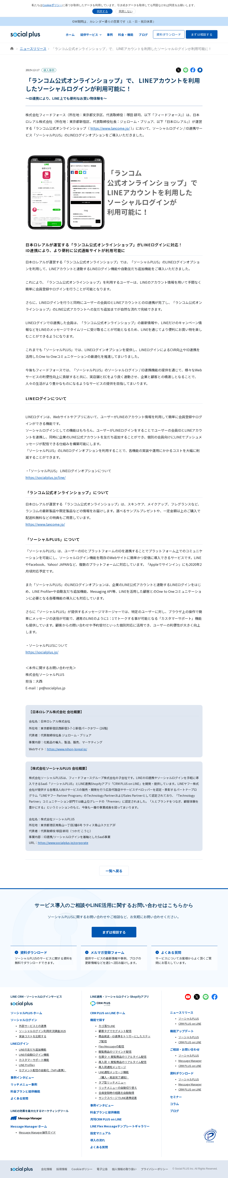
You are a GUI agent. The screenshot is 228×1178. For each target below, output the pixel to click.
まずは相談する (202, 34)
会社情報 (46, 1169)
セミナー (176, 1097)
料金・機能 (125, 34)
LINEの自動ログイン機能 (34, 1055)
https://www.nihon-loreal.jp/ (67, 749)
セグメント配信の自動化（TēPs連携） (42, 1070)
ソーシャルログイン (24, 1020)
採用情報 (61, 1169)
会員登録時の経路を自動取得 (116, 1093)
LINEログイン (20, 1043)
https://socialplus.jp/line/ (45, 477)
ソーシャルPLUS (188, 1018)
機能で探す (97, 1020)
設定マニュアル (100, 1133)
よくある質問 (19, 1098)
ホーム (70, 34)
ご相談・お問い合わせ (185, 1049)
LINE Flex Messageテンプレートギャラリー (120, 1126)
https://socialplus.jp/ (41, 652)
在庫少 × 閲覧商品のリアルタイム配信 (122, 1057)
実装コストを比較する (32, 1036)
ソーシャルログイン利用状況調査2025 (42, 1031)
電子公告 (102, 1169)
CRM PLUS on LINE (189, 1024)
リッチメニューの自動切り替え (118, 1088)
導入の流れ (97, 1140)
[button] (91, 34)
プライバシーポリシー (154, 1169)
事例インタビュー (22, 1077)
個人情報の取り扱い (124, 1169)
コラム (174, 1104)
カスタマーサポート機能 (34, 1060)
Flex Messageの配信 (111, 1046)
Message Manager (190, 1061)
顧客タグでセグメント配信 (115, 1031)
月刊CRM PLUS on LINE (106, 1119)
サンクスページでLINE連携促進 (118, 1098)
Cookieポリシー (52, 5)
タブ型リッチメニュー (112, 1082)
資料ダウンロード (168, 34)
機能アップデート (182, 1031)
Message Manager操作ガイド (37, 1132)
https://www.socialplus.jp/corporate (63, 843)
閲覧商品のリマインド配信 (115, 1052)
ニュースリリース (33, 48)
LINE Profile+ (27, 1065)
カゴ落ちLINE (107, 1026)
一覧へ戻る (114, 870)
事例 (110, 34)
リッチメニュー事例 (24, 1084)
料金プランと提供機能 (25, 1091)
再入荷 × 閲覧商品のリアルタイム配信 (122, 1062)
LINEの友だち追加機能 (32, 1049)
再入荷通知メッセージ (112, 1067)
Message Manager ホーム (29, 1126)
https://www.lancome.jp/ (110, 128)
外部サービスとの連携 (32, 1026)
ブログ (143, 34)
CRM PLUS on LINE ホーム (107, 1013)
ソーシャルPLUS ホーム (26, 1013)
